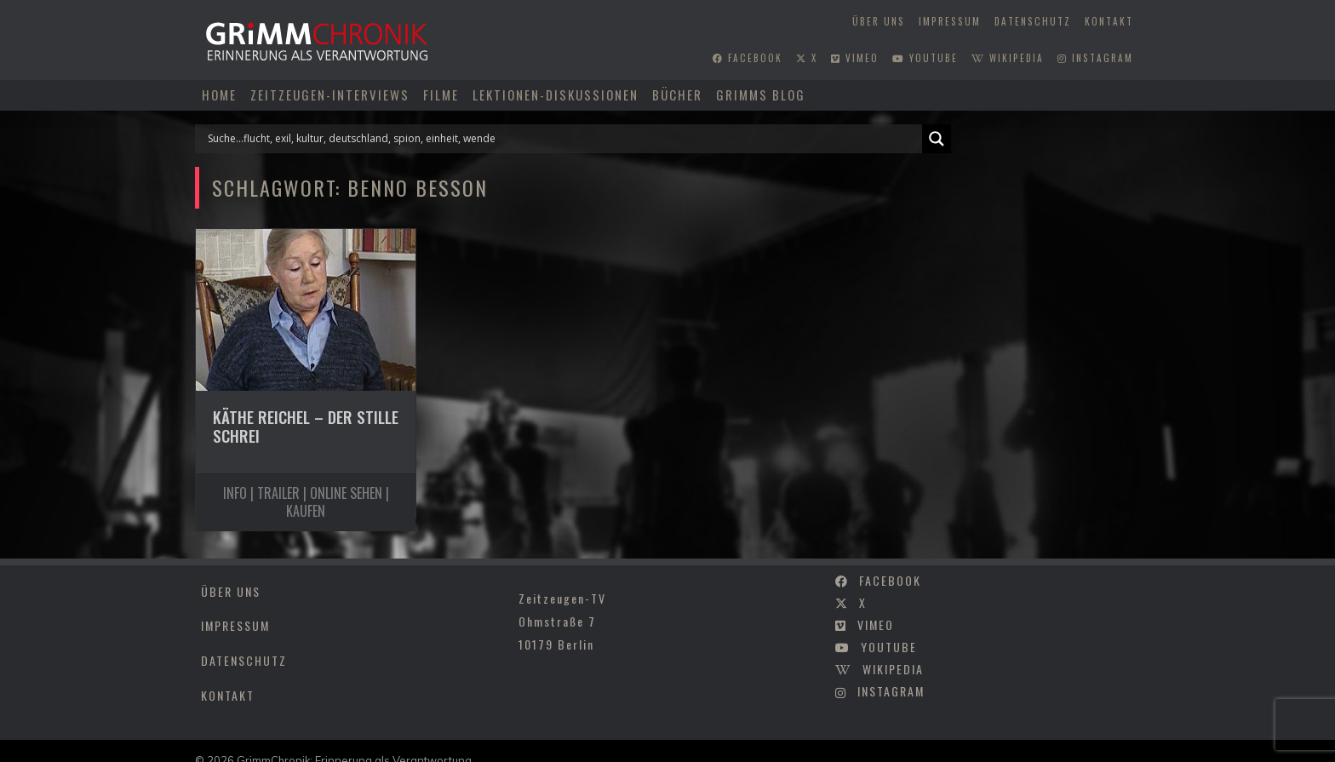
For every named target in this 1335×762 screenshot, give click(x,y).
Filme (441, 94)
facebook (747, 58)
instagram (1095, 58)
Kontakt (1109, 21)
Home (219, 94)
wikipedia (1007, 58)
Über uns (878, 21)
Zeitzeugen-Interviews (330, 94)
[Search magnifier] (936, 138)
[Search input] (563, 138)
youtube (925, 58)
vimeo (855, 58)
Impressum (950, 21)
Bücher (677, 94)
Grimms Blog (760, 94)
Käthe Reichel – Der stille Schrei (305, 426)
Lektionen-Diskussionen (556, 94)
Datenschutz (1032, 21)
